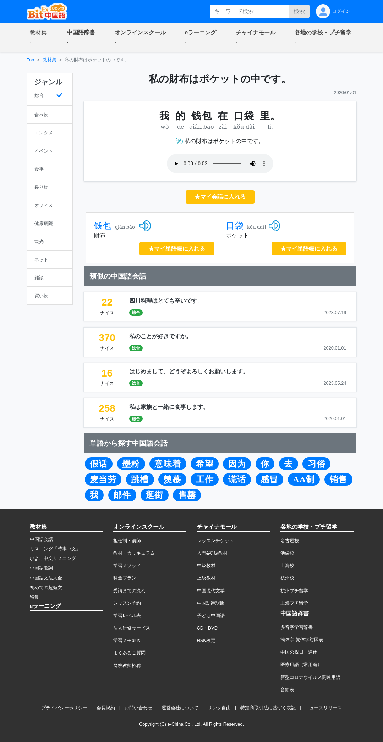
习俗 (316, 463)
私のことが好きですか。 (160, 336)
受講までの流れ (129, 590)
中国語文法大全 (46, 578)
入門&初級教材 (212, 553)
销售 (338, 479)
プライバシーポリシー (64, 707)
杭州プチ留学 (294, 590)
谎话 (237, 479)
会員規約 (106, 707)
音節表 (287, 689)
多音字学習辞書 (296, 627)
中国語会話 (41, 539)
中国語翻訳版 (211, 603)
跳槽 (140, 479)
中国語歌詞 (41, 568)
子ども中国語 (211, 615)
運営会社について (180, 707)
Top (30, 59)
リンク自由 (219, 707)
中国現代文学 (211, 590)
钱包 (103, 225)
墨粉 (131, 463)
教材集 (49, 59)
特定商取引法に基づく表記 (268, 707)
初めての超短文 (46, 587)
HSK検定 (206, 640)
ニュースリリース (323, 707)
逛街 (154, 495)
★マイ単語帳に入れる (176, 249)
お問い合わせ (138, 707)
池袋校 (287, 553)
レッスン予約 (127, 603)
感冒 (269, 479)
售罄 (187, 495)
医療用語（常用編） (301, 664)
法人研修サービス (131, 628)
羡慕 (172, 479)
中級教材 (206, 565)
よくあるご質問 (129, 652)
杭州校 (287, 578)
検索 (299, 11)
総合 (136, 312)
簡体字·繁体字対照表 (301, 639)
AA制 (304, 479)
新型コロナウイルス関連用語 (310, 677)
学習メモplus (126, 640)
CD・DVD (207, 628)
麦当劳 (103, 479)
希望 (205, 463)
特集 (34, 597)
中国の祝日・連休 (298, 652)
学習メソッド (127, 565)
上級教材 (206, 578)
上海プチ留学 (294, 603)
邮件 (122, 495)
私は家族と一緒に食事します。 (169, 407)
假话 (99, 463)
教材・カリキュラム (134, 553)
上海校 (287, 565)
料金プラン (124, 578)
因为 (237, 463)
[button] (39, 37)
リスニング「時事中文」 (55, 548)
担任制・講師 (127, 540)
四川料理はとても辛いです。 (166, 301)
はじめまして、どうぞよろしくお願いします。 (188, 371)
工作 (205, 479)
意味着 (167, 463)
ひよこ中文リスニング (53, 558)
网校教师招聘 (127, 665)
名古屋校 (289, 540)
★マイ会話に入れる (220, 197)
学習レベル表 (127, 615)
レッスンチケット (215, 540)
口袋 (235, 225)
